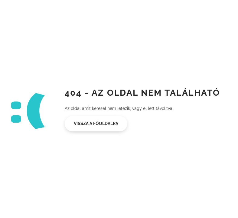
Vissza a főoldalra (96, 123)
